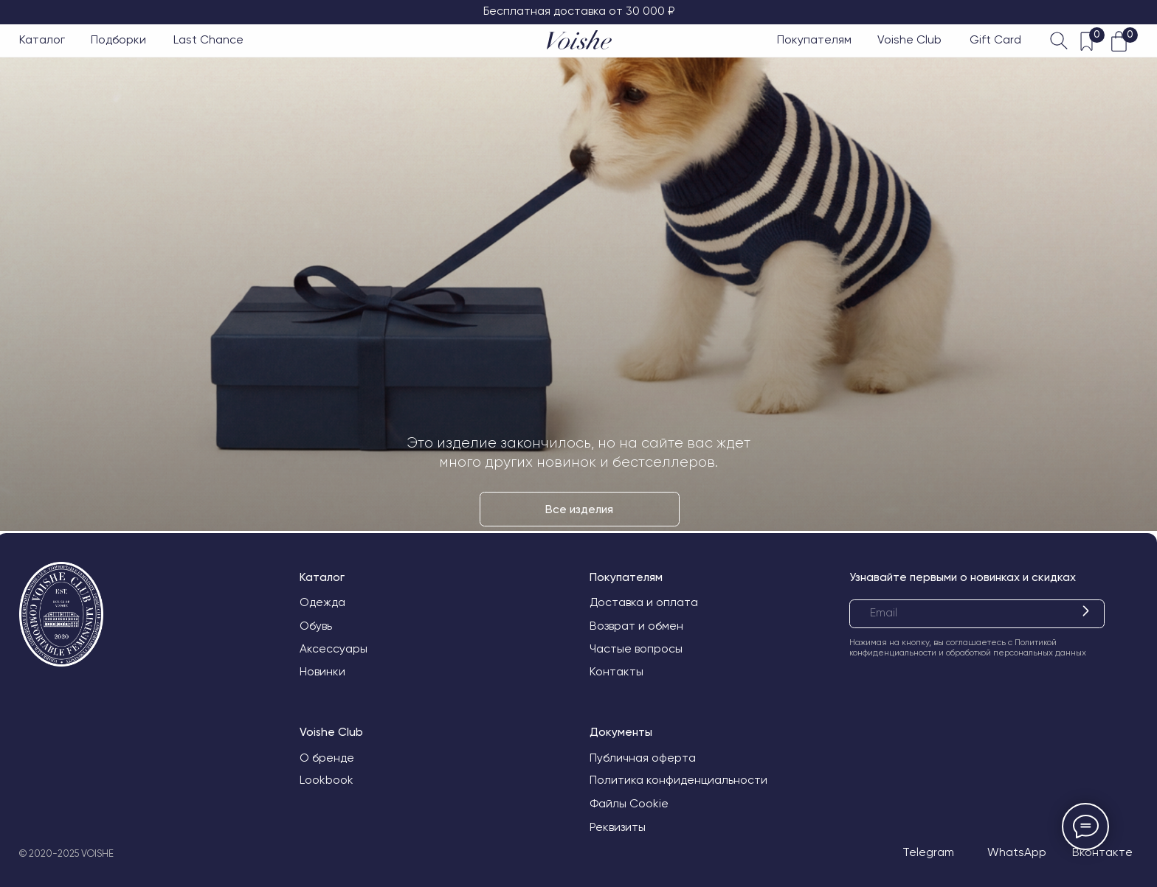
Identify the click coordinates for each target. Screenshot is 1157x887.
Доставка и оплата (644, 602)
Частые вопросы (636, 648)
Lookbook (326, 780)
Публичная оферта (643, 758)
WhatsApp (1016, 852)
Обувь (316, 626)
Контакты (616, 671)
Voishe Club (909, 39)
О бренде (327, 758)
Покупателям (814, 39)
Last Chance (208, 39)
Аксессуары (333, 648)
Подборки (118, 39)
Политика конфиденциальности (678, 780)
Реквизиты (618, 827)
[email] (976, 613)
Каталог (42, 39)
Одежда (322, 602)
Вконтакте (1102, 852)
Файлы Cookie (629, 803)
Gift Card (995, 39)
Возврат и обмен (636, 626)
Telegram (928, 852)
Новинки (322, 671)
